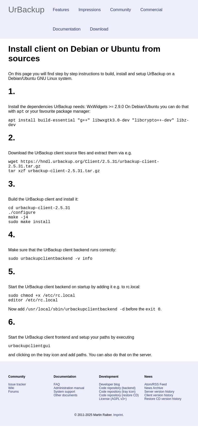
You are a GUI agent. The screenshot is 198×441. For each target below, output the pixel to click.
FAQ (57, 399)
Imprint (118, 430)
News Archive (153, 403)
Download (99, 29)
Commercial (151, 9)
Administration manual (69, 403)
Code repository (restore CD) (119, 410)
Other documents (65, 410)
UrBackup (26, 9)
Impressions (89, 9)
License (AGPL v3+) (113, 414)
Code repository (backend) (117, 403)
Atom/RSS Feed (155, 399)
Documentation (67, 29)
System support (64, 406)
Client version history (158, 410)
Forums (13, 406)
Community (120, 9)
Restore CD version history (162, 414)
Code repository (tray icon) (117, 406)
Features (61, 9)
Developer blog (109, 399)
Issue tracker (17, 399)
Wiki (11, 403)
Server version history (159, 406)
